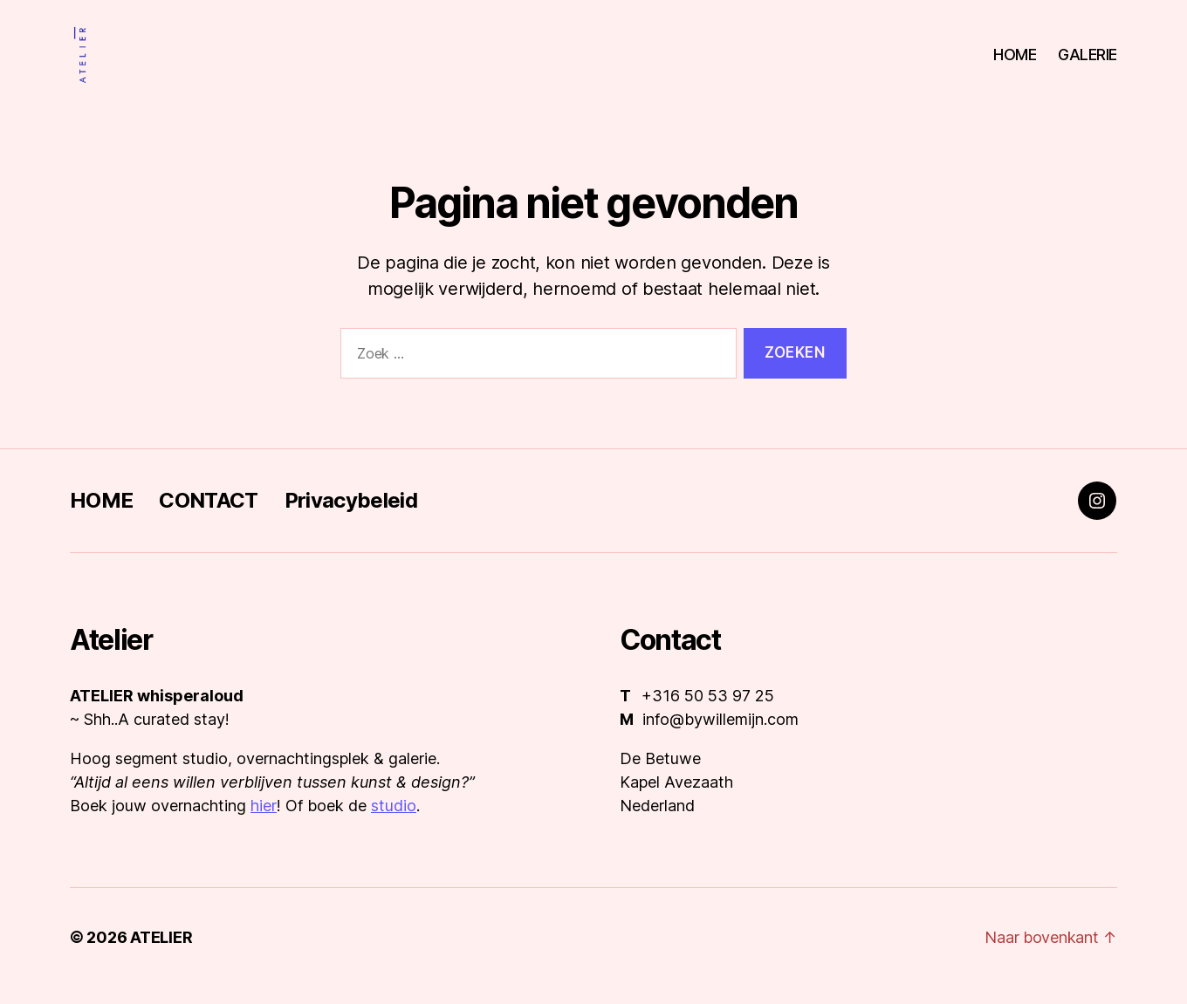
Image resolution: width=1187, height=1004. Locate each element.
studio (393, 823)
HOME (1014, 63)
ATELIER (161, 955)
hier (263, 823)
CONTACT (208, 517)
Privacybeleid (351, 517)
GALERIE (1087, 63)
